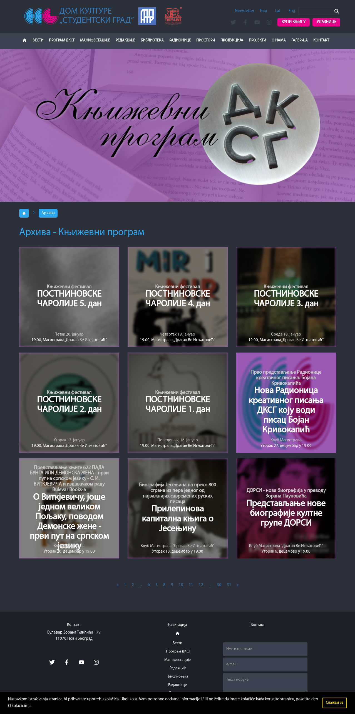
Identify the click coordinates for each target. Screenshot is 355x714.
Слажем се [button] (334, 703)
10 (181, 585)
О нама (279, 40)
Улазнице (326, 22)
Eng (292, 11)
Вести (38, 40)
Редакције (125, 40)
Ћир (263, 11)
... (141, 585)
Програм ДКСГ (62, 40)
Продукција (231, 40)
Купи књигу (294, 22)
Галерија (299, 40)
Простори (205, 40)
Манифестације (95, 40)
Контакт (321, 40)
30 (219, 585)
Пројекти (257, 40)
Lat (277, 11)
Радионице (180, 40)
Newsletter (244, 11)
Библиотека (152, 40)
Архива (48, 213)
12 (201, 585)
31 (229, 585)
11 (191, 585)
